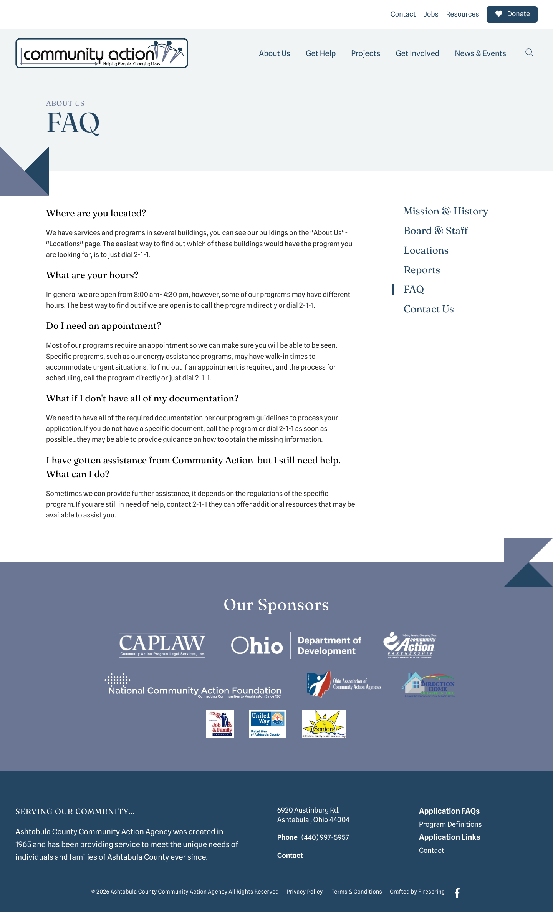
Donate (512, 14)
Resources (462, 14)
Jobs (431, 14)
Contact (403, 14)
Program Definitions (450, 824)
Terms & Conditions (357, 891)
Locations (426, 249)
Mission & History (446, 210)
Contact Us (429, 308)
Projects (365, 52)
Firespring (431, 891)
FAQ (414, 288)
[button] (530, 52)
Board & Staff (436, 229)
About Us (274, 52)
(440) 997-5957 (325, 836)
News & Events (481, 52)
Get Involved (417, 52)
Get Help (321, 52)
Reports (422, 269)
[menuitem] (274, 52)
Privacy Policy (304, 891)
